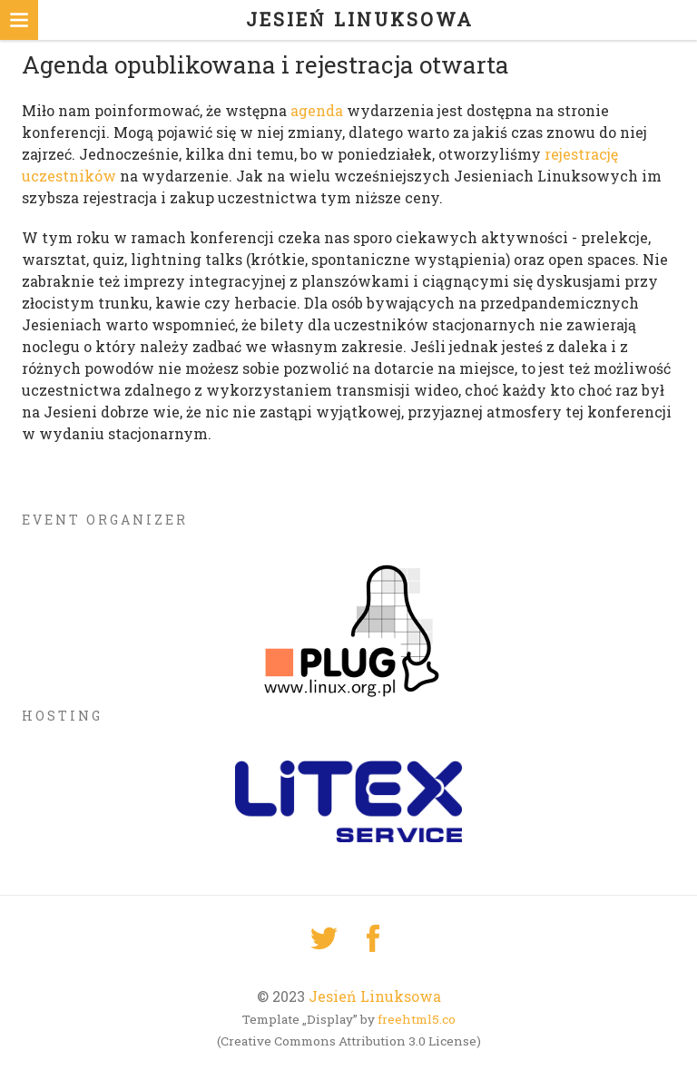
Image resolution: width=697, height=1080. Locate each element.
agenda (316, 110)
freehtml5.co (417, 1019)
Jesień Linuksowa (375, 996)
